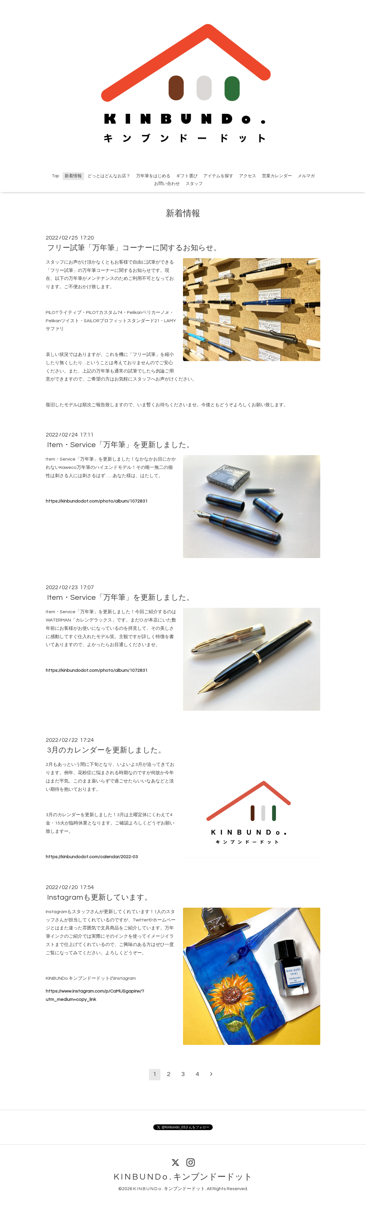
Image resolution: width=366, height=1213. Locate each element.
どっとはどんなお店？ (108, 176)
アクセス (247, 176)
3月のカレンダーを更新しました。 (106, 750)
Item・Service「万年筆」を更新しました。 (120, 445)
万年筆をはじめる (153, 176)
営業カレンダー (277, 176)
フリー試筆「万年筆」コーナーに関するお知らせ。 (134, 248)
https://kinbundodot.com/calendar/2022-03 (92, 857)
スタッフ (194, 184)
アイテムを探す (218, 176)
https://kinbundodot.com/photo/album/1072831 (97, 501)
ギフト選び (187, 176)
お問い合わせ (167, 184)
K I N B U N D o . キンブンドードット (183, 1176)
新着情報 (73, 176)
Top (55, 176)
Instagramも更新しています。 (99, 897)
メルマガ (306, 176)
